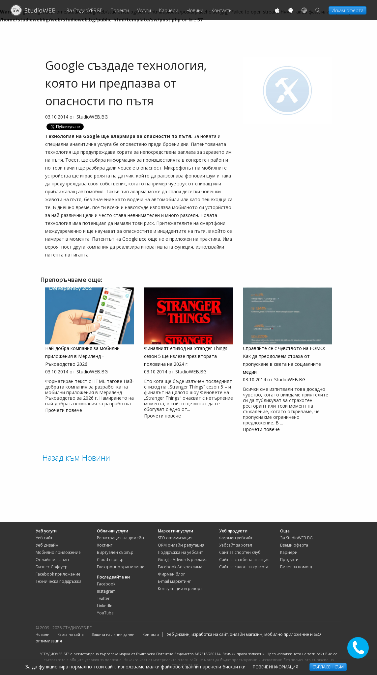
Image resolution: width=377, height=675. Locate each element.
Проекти (119, 10)
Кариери (168, 10)
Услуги (144, 10)
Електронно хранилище (120, 567)
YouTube (105, 613)
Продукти (289, 559)
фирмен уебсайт (235, 538)
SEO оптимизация (175, 538)
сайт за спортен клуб (240, 552)
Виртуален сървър (115, 552)
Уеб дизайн (47, 545)
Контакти (222, 10)
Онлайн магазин (52, 559)
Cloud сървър (110, 559)
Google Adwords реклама (183, 559)
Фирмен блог (171, 574)
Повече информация (275, 667)
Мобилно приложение (58, 552)
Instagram (106, 591)
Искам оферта (347, 10)
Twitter (103, 598)
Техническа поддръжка (58, 581)
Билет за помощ (296, 567)
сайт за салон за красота (243, 567)
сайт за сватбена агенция (244, 559)
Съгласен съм (328, 667)
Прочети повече (63, 410)
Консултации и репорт (180, 588)
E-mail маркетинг (174, 581)
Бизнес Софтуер (52, 567)
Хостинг (104, 545)
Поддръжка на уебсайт (180, 552)
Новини (195, 10)
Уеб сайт (44, 538)
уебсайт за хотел (235, 545)
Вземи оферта (294, 545)
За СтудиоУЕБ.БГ (84, 10)
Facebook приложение (58, 574)
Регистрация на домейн (120, 538)
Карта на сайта (70, 634)
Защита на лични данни (113, 634)
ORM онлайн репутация (181, 545)
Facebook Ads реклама (180, 567)
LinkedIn (104, 605)
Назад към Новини (76, 457)
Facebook (106, 584)
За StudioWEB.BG (296, 538)
